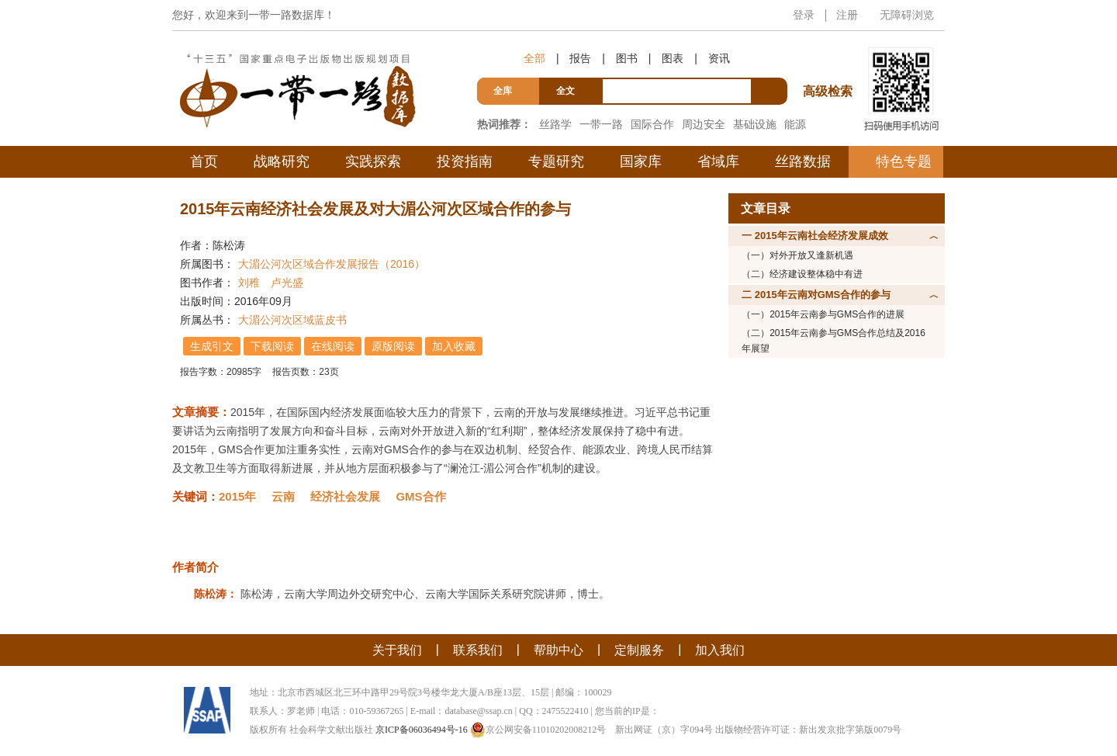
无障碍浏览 (907, 15)
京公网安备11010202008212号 (538, 729)
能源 (795, 124)
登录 (803, 15)
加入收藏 (454, 346)
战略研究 (282, 161)
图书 (627, 58)
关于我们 (397, 650)
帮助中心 (558, 650)
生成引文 (211, 346)
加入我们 (720, 650)
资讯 (719, 58)
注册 (847, 15)
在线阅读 (332, 346)
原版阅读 (393, 346)
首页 (204, 161)
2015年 (237, 496)
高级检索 (830, 62)
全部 (534, 58)
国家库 (641, 161)
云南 (283, 496)
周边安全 (703, 124)
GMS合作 (420, 496)
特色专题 (904, 161)
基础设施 (754, 124)
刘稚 (249, 282)
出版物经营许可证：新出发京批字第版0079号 (808, 729)
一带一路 (601, 124)
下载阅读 (272, 346)
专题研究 (556, 161)
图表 (672, 58)
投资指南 (465, 161)
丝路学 (555, 124)
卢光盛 (287, 282)
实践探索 (373, 161)
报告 (580, 58)
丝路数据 (803, 161)
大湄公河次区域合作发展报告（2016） (331, 264)
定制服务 (639, 650)
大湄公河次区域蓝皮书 (292, 320)
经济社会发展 (345, 496)
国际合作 (652, 124)
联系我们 (478, 650)
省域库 (718, 161)
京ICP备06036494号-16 (421, 729)
